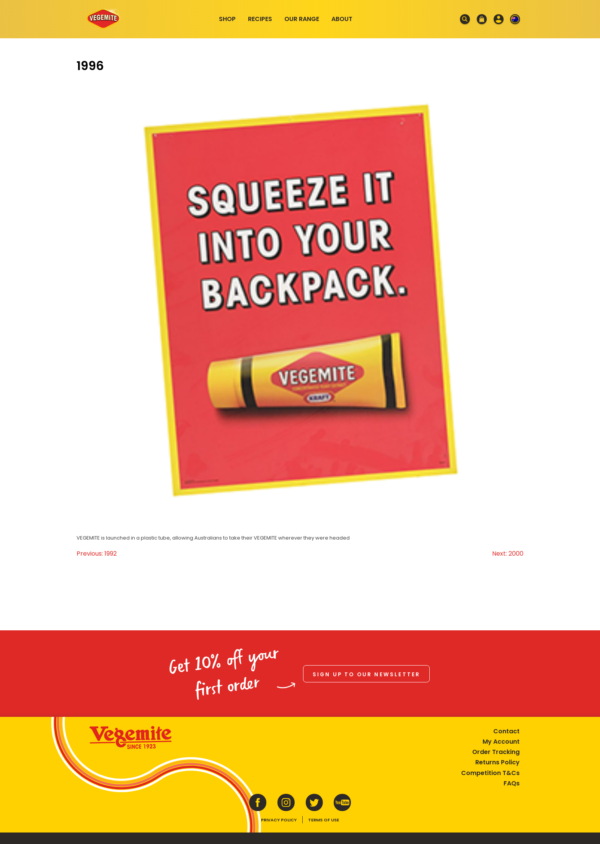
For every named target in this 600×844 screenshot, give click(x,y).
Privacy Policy (279, 820)
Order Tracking (496, 751)
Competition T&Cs (490, 773)
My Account (501, 741)
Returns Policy (497, 762)
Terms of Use (323, 820)
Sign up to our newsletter (367, 674)
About (341, 19)
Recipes (260, 19)
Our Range (301, 19)
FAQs (512, 783)
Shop (227, 19)
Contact (506, 731)
